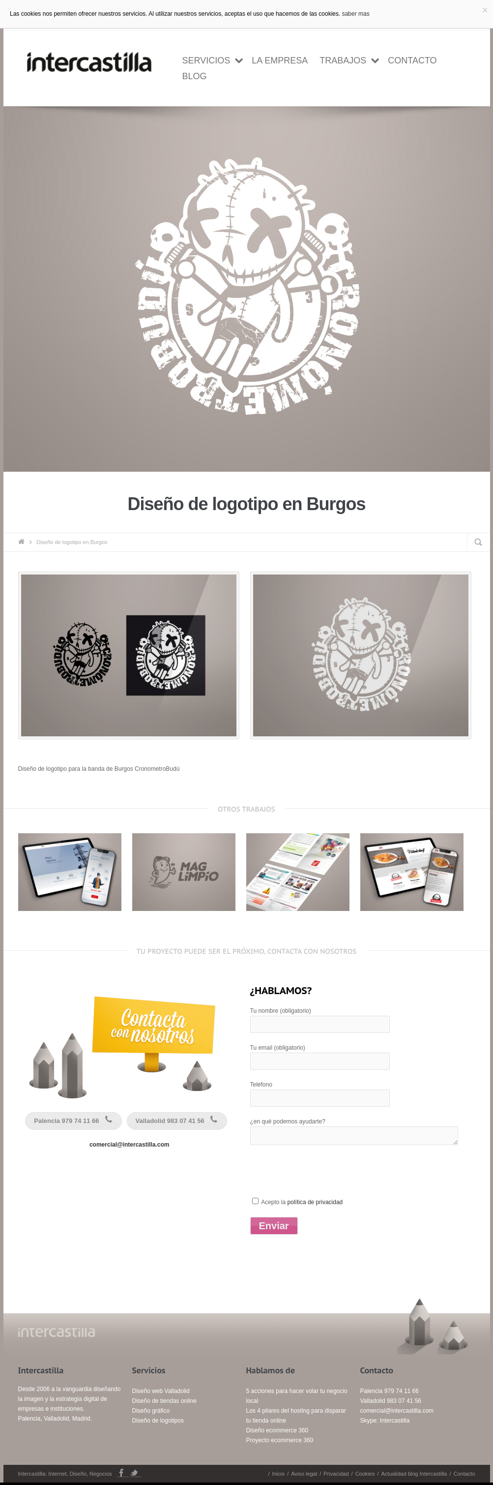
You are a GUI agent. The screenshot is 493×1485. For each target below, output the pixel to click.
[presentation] (325, 1177)
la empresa (280, 60)
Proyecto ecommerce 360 (280, 1440)
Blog (194, 76)
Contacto (412, 60)
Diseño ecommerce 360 (277, 1430)
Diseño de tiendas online (164, 1400)
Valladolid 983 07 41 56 (178, 1120)
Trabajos (342, 60)
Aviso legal (304, 1474)
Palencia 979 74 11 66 (74, 1120)
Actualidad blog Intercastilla (414, 1474)
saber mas (356, 13)
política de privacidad (315, 1202)
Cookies (365, 1474)
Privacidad (335, 1474)
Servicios (206, 60)
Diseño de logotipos (158, 1420)
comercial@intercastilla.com (129, 1144)
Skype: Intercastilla (385, 1420)
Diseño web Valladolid (161, 1391)
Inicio (278, 1474)
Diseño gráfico (151, 1410)
